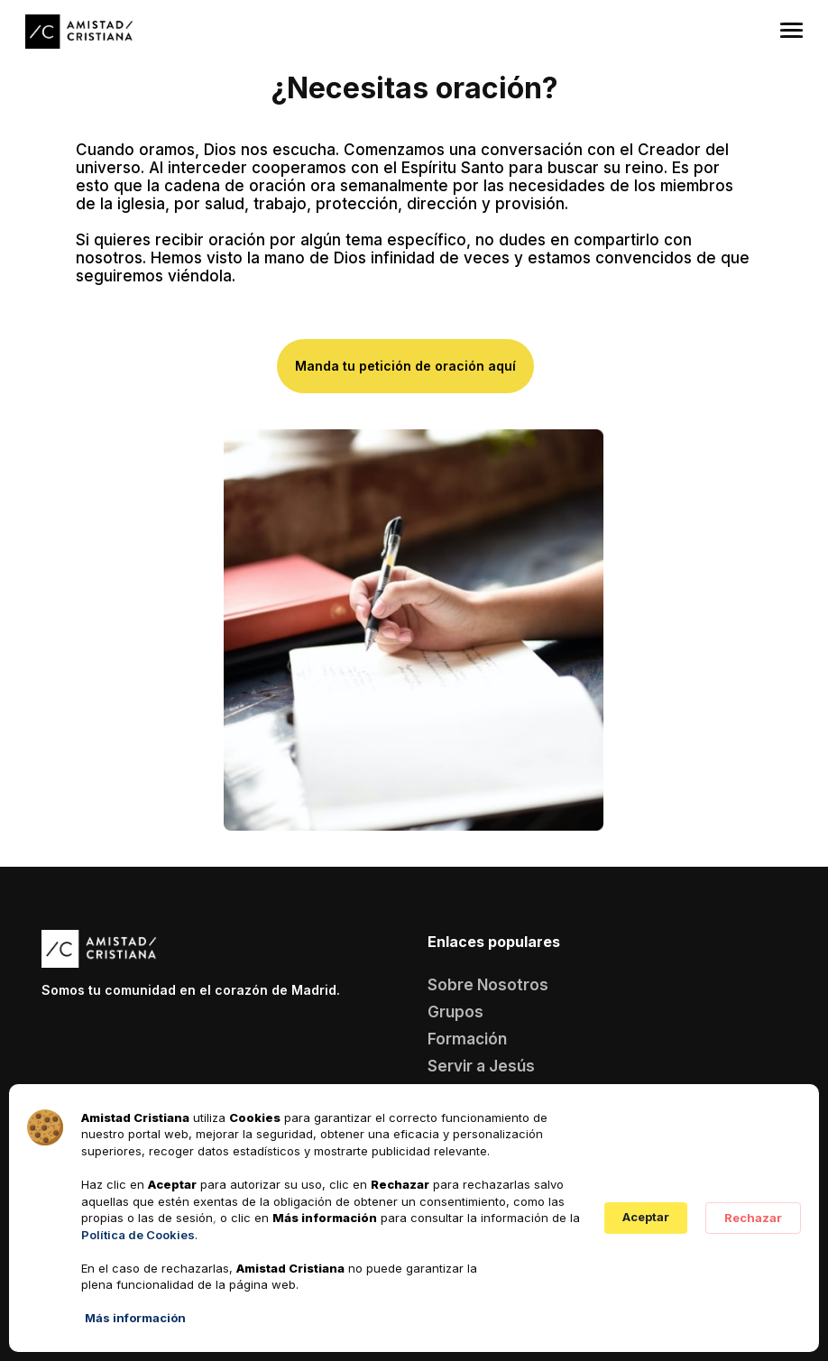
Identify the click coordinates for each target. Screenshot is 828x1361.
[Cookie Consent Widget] (414, 1218)
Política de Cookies (138, 1235)
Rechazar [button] (753, 1217)
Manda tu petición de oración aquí (405, 365)
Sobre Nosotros (488, 985)
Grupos (455, 1012)
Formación (467, 1039)
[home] (79, 32)
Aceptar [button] (645, 1216)
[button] (791, 27)
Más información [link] (135, 1317)
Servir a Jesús (481, 1066)
